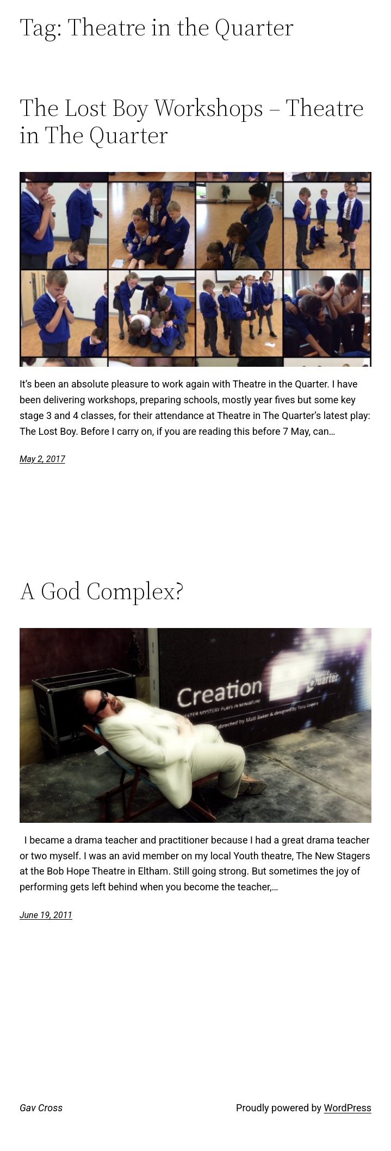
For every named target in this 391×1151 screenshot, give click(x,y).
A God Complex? (102, 591)
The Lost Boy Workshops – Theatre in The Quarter (192, 121)
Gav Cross (41, 1107)
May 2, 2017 (42, 459)
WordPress (347, 1107)
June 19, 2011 (46, 915)
